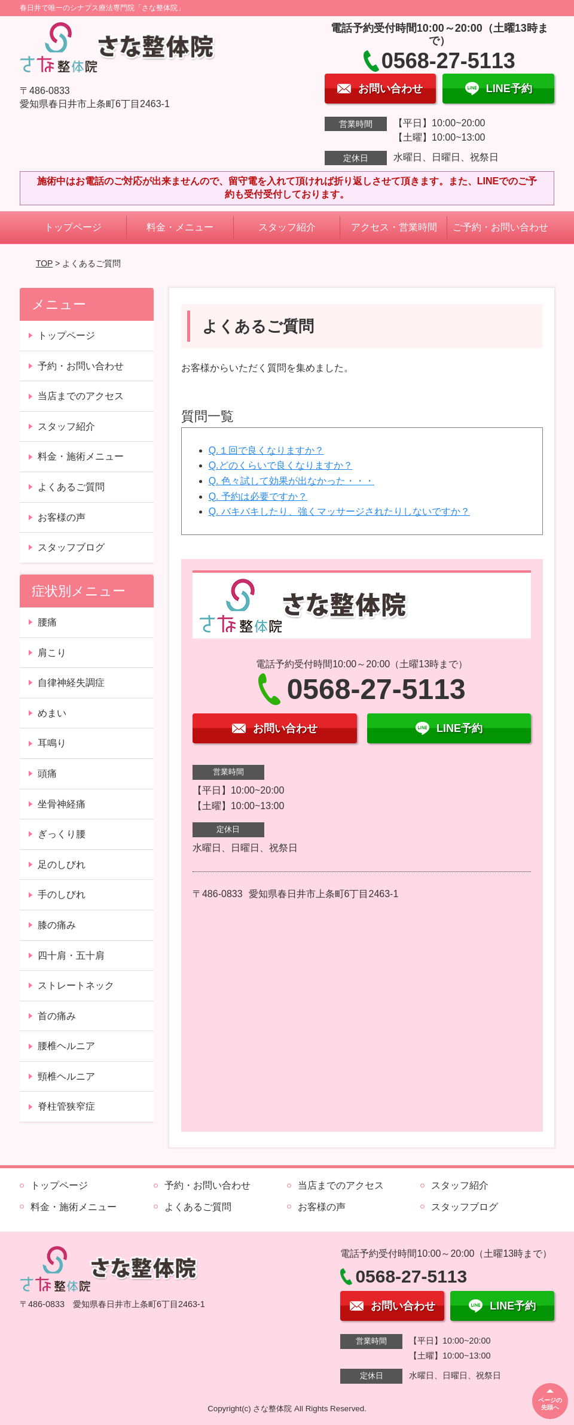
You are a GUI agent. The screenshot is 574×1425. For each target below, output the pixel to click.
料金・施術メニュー (81, 456)
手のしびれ (62, 894)
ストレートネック (76, 985)
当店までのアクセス (81, 396)
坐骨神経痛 (62, 804)
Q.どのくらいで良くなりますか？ (281, 465)
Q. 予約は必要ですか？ (258, 496)
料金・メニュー (179, 227)
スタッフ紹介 (287, 227)
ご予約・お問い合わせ (500, 227)
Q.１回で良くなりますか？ (266, 450)
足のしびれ (62, 864)
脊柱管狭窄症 (66, 1106)
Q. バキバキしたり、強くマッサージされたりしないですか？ (339, 511)
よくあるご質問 (71, 487)
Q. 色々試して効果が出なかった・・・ (291, 481)
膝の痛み (57, 925)
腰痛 (47, 622)
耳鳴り (52, 743)
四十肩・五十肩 (71, 955)
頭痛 (47, 773)
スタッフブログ (71, 547)
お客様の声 (62, 517)
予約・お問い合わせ (81, 366)
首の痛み (57, 1016)
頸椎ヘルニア (66, 1076)
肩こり (52, 653)
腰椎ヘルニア (66, 1046)
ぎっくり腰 (62, 834)
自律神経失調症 (71, 682)
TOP (44, 263)
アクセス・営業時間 (394, 227)
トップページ (73, 227)
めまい (52, 713)
